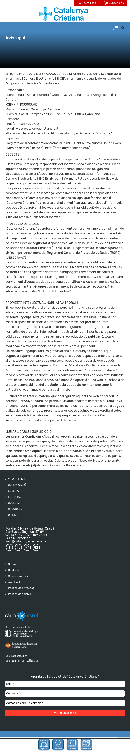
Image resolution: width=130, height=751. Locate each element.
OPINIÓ (12, 515)
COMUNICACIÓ (17, 484)
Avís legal (14, 582)
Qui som (13, 564)
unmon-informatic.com (22, 661)
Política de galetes (19, 594)
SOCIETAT (14, 491)
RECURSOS (15, 508)
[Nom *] (65, 684)
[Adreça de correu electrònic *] (65, 703)
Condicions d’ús (18, 576)
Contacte (13, 570)
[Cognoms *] (65, 693)
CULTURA (14, 503)
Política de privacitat (21, 588)
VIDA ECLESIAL (17, 479)
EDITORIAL (14, 496)
